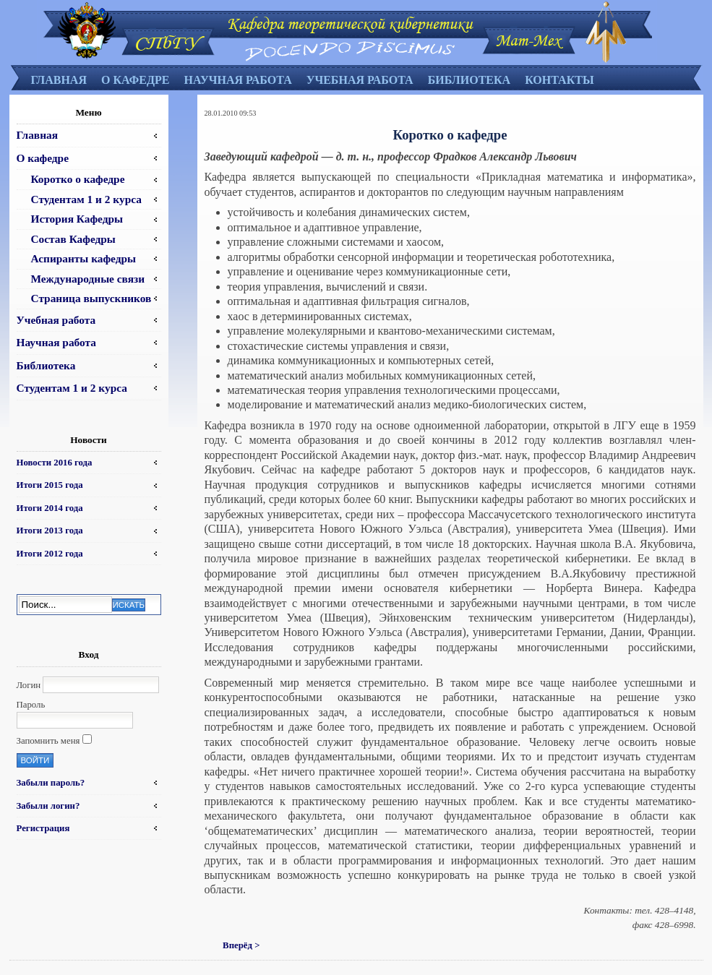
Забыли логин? (48, 806)
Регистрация (43, 828)
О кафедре (135, 80)
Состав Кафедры (73, 239)
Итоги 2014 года (50, 508)
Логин (29, 685)
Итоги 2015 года (50, 485)
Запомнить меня (48, 741)
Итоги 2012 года (50, 554)
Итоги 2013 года (50, 530)
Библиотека (469, 80)
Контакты (559, 80)
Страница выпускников (91, 298)
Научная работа (237, 80)
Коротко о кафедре (78, 179)
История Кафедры (77, 218)
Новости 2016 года (55, 463)
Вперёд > (241, 945)
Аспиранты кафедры (84, 258)
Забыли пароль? (51, 783)
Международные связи (88, 278)
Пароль (31, 705)
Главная (59, 80)
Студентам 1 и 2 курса (86, 199)
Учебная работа (359, 80)
